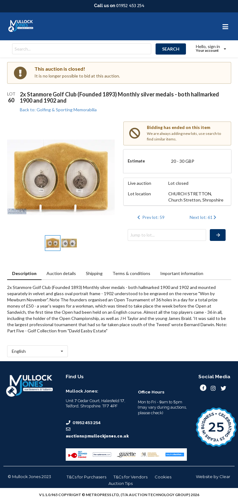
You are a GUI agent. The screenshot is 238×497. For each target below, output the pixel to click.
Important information (181, 273)
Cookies (163, 476)
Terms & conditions (131, 273)
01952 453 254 (130, 5)
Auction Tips (120, 483)
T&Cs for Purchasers (86, 476)
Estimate (136, 160)
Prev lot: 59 (150, 217)
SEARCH (170, 48)
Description (24, 273)
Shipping (94, 273)
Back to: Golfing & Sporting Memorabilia (58, 109)
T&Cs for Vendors (130, 476)
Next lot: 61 (204, 217)
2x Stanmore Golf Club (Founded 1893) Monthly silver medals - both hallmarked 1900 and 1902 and (119, 97)
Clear (224, 476)
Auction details (61, 273)
